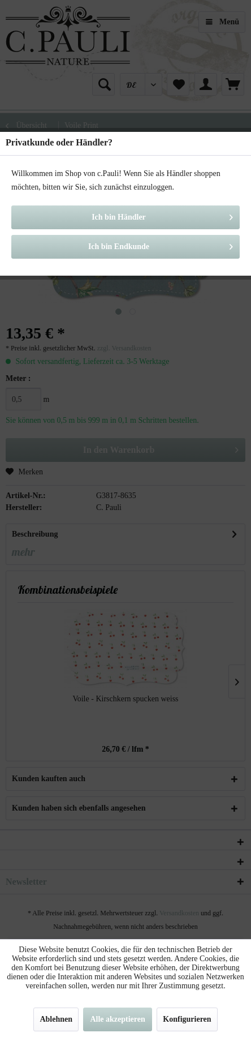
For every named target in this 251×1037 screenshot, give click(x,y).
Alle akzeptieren (117, 1019)
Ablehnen (56, 1019)
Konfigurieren (187, 1019)
